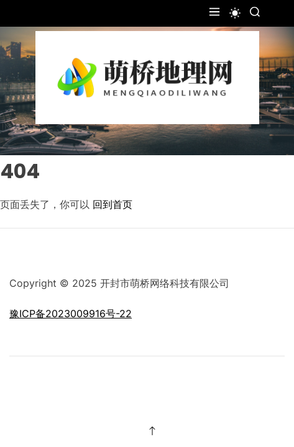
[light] (235, 13)
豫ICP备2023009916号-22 (70, 313)
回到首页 (112, 204)
